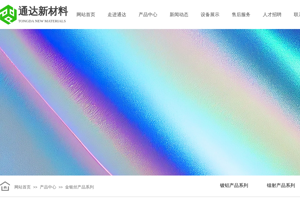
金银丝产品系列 (79, 187)
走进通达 (117, 14)
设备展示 (210, 14)
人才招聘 (272, 14)
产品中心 (148, 14)
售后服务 (241, 14)
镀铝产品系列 (234, 185)
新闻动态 (179, 14)
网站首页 (85, 14)
